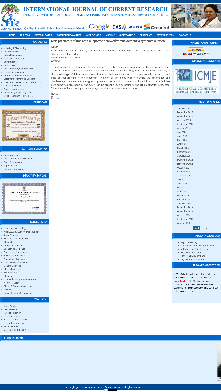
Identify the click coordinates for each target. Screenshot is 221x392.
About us (25, 35)
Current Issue (93, 35)
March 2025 (183, 148)
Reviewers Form (165, 35)
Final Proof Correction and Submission (23, 82)
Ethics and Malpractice (15, 72)
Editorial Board (11, 51)
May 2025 (182, 140)
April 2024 (182, 191)
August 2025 (183, 128)
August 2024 (183, 175)
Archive (110, 35)
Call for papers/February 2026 (18, 68)
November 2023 (185, 211)
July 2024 (181, 179)
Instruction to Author (14, 58)
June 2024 (182, 183)
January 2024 (183, 203)
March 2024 (183, 195)
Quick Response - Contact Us (18, 96)
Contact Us (185, 35)
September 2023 (185, 219)
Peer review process (14, 89)
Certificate (146, 35)
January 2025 (183, 156)
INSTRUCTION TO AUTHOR (69, 35)
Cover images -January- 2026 (18, 92)
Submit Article (127, 35)
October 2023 (184, 215)
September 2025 (185, 124)
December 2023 (185, 207)
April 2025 (182, 144)
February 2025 (184, 152)
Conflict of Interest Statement (18, 75)
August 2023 (183, 223)
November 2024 (185, 164)
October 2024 (184, 167)
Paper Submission (13, 162)
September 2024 (185, 171)
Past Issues (9, 65)
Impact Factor (11, 165)
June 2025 (182, 136)
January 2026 (183, 108)
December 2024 (185, 159)
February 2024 (184, 199)
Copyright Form (11, 155)
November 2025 (185, 116)
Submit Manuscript (13, 55)
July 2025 (181, 132)
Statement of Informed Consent (19, 79)
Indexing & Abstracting (15, 48)
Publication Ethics (12, 85)
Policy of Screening (13, 169)
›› (206, 228)
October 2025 (184, 120)
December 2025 (185, 112)
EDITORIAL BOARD (43, 35)
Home (12, 35)
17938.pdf (59, 98)
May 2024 (182, 187)
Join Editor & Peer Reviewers (18, 158)
